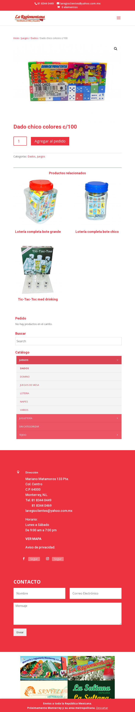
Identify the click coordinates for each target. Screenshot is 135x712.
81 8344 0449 (41, 500)
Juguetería (69, 418)
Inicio (16, 38)
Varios (24, 410)
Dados (34, 38)
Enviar (20, 632)
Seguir (34, 559)
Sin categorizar (29, 426)
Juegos (25, 38)
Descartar (102, 708)
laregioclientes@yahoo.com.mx (48, 511)
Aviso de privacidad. (40, 547)
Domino (25, 376)
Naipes (24, 401)
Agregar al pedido (50, 141)
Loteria (24, 393)
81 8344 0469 (42, 505)
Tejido (69, 435)
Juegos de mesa (29, 385)
